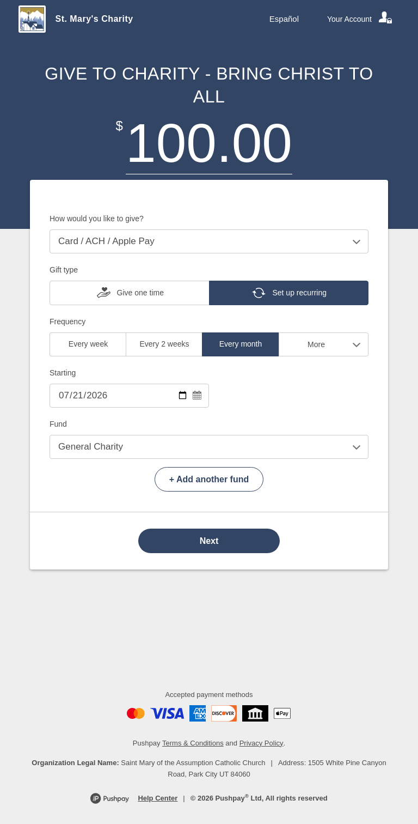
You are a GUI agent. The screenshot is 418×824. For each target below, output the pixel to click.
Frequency (67, 321)
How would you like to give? (97, 218)
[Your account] (360, 19)
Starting (63, 372)
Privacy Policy (261, 743)
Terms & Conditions (193, 743)
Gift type (64, 269)
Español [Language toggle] (284, 18)
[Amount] (209, 143)
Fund (58, 424)
